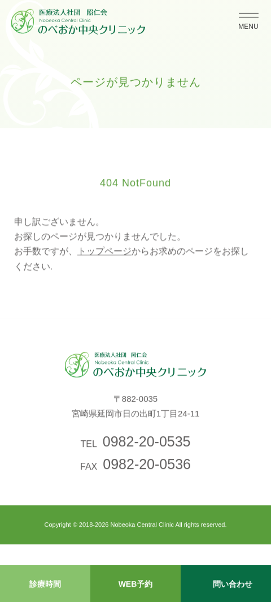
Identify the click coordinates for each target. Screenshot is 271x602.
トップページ (104, 255)
